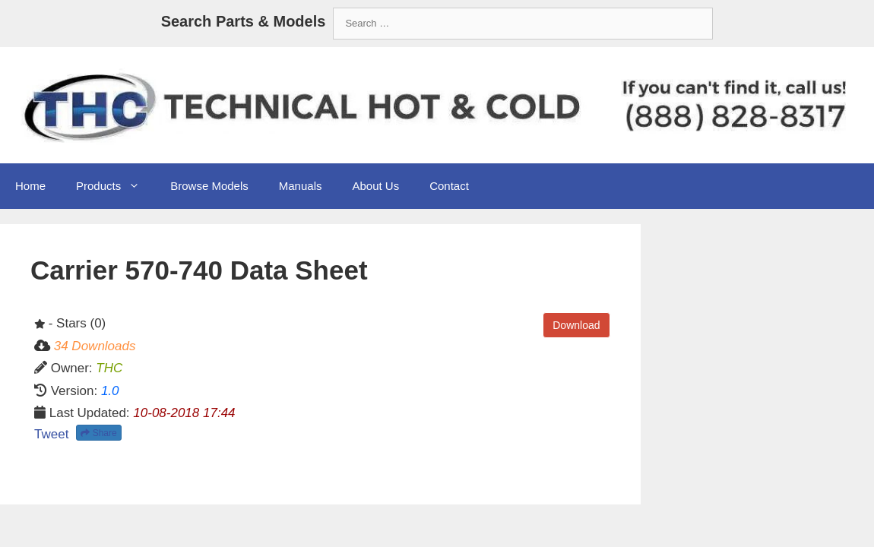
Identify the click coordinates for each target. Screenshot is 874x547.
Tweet (51, 434)
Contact (449, 185)
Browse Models (209, 185)
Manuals (300, 185)
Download (576, 325)
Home (30, 185)
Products (115, 186)
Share (98, 433)
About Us (375, 185)
